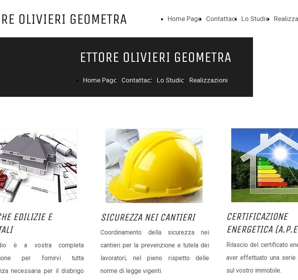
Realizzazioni (208, 80)
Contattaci (221, 19)
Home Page (184, 19)
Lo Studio (255, 19)
